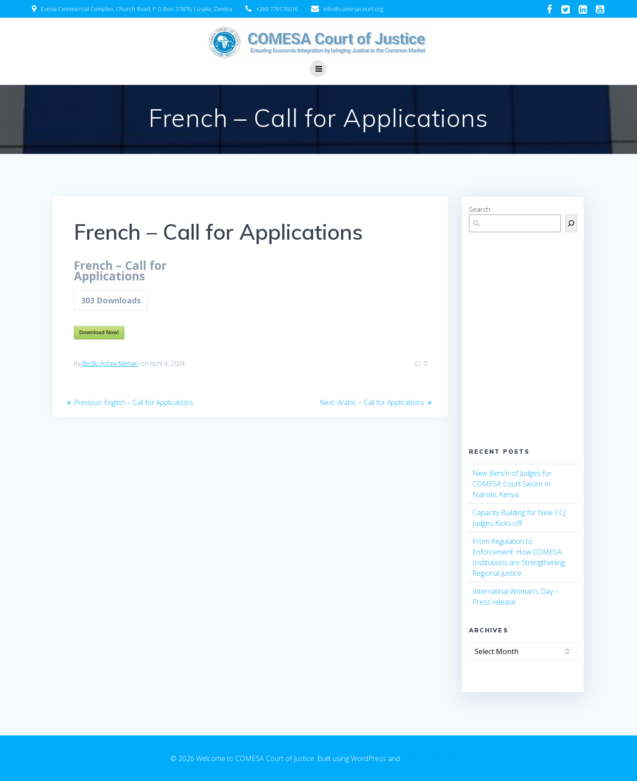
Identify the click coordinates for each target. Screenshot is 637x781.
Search (479, 209)
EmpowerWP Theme (434, 758)
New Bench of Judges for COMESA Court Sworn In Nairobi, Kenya (512, 483)
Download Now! (99, 332)
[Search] (571, 223)
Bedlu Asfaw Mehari (110, 363)
